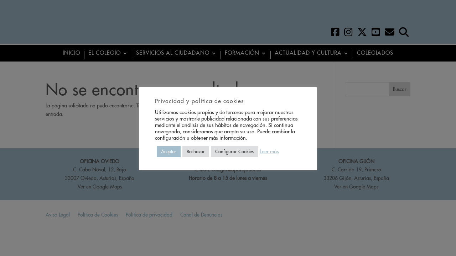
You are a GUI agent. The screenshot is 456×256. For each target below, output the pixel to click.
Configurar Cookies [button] (234, 151)
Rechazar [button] (196, 151)
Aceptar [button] (168, 151)
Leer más (269, 151)
